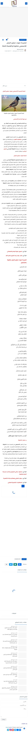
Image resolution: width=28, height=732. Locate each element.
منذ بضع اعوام (13, 626)
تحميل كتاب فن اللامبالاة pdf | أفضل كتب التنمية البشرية (10, 662)
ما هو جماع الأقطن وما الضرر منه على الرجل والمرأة (10, 642)
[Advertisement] (14, 22)
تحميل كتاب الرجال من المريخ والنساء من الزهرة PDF (11, 628)
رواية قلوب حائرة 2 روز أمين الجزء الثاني (10, 675)
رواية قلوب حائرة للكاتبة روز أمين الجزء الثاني (10, 669)
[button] (20, 564)
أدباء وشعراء (23, 39)
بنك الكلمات (24, 723)
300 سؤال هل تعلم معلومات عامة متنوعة (9, 648)
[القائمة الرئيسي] (26, 3)
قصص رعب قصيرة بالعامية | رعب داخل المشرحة (9, 635)
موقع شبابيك (9, 727)
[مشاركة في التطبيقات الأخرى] (6, 564)
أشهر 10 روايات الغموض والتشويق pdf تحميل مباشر (9, 689)
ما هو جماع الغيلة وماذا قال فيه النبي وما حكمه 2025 (10, 682)
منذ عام (14, 679)
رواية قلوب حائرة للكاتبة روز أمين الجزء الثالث (10, 655)
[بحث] (2, 3)
